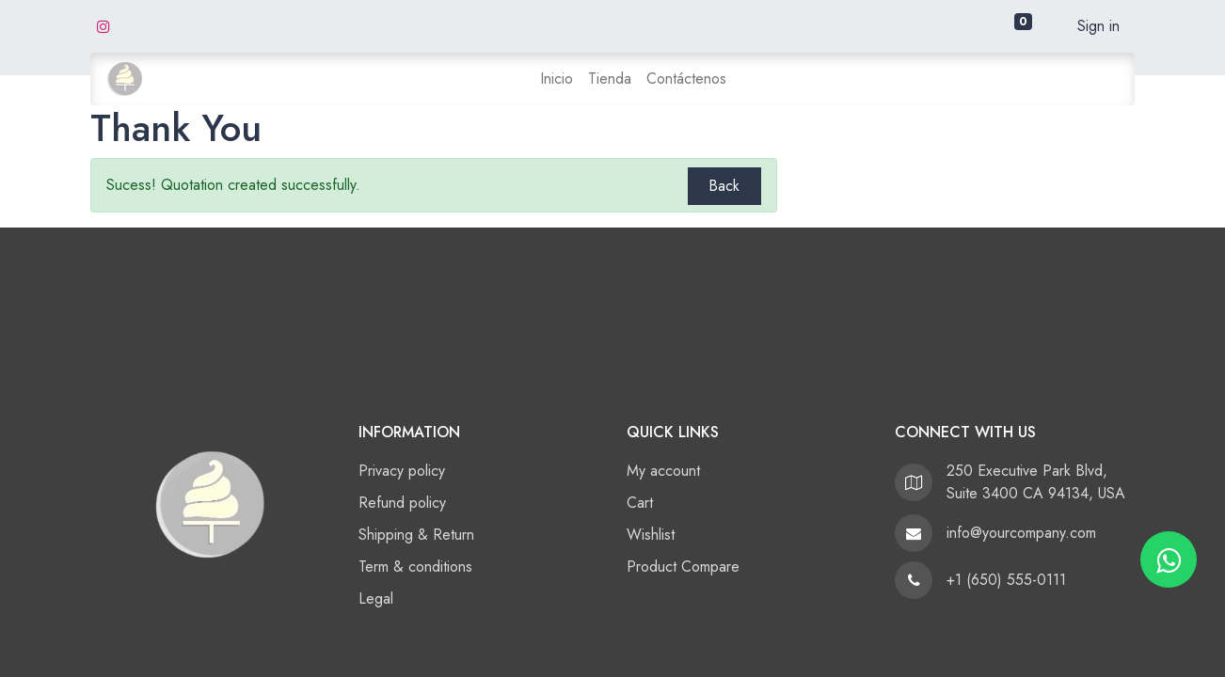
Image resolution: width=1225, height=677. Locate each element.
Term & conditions (415, 566)
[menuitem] (557, 79)
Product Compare (683, 566)
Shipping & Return (416, 534)
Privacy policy (401, 470)
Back (724, 186)
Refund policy (402, 502)
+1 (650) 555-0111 (1006, 579)
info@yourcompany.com (1021, 532)
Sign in (1098, 26)
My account (663, 470)
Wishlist (651, 534)
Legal (375, 598)
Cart (640, 502)
